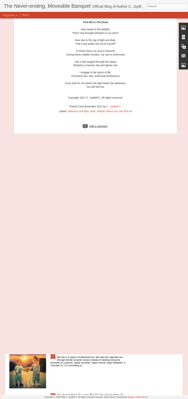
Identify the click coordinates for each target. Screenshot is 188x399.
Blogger (131, 397)
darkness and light (78, 64)
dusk (93, 64)
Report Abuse (141, 397)
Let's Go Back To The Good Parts (79, 353)
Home (25, 15)
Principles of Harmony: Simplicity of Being (84, 270)
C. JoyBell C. (113, 60)
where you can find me (119, 64)
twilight (101, 64)
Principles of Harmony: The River (78, 311)
